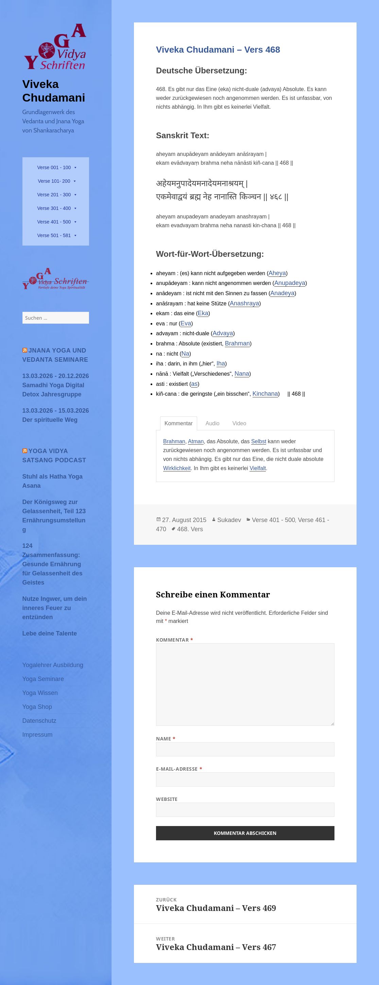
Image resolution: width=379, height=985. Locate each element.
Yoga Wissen (40, 693)
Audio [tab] (213, 423)
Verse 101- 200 (54, 181)
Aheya (277, 273)
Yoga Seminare (43, 679)
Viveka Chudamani (53, 90)
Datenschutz (39, 720)
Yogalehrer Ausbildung (52, 665)
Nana (242, 373)
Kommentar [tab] (179, 423)
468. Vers (190, 529)
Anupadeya (289, 283)
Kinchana (265, 393)
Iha (221, 363)
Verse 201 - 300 (54, 194)
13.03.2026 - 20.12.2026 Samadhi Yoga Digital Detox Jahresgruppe (55, 385)
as (194, 383)
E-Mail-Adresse (179, 769)
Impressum (37, 734)
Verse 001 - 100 (54, 167)
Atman (196, 441)
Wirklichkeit (177, 468)
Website (167, 799)
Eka (203, 313)
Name (165, 738)
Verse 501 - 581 (54, 235)
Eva (185, 323)
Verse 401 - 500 (54, 222)
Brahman (237, 343)
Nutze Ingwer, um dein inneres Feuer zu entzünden (54, 608)
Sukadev (229, 520)
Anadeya (282, 293)
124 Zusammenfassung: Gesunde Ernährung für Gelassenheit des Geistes (52, 564)
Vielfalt (257, 468)
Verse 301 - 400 (54, 208)
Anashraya (244, 303)
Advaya (222, 333)
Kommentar (174, 640)
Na (185, 353)
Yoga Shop (37, 706)
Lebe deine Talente (49, 633)
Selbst (258, 441)
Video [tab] (239, 423)
